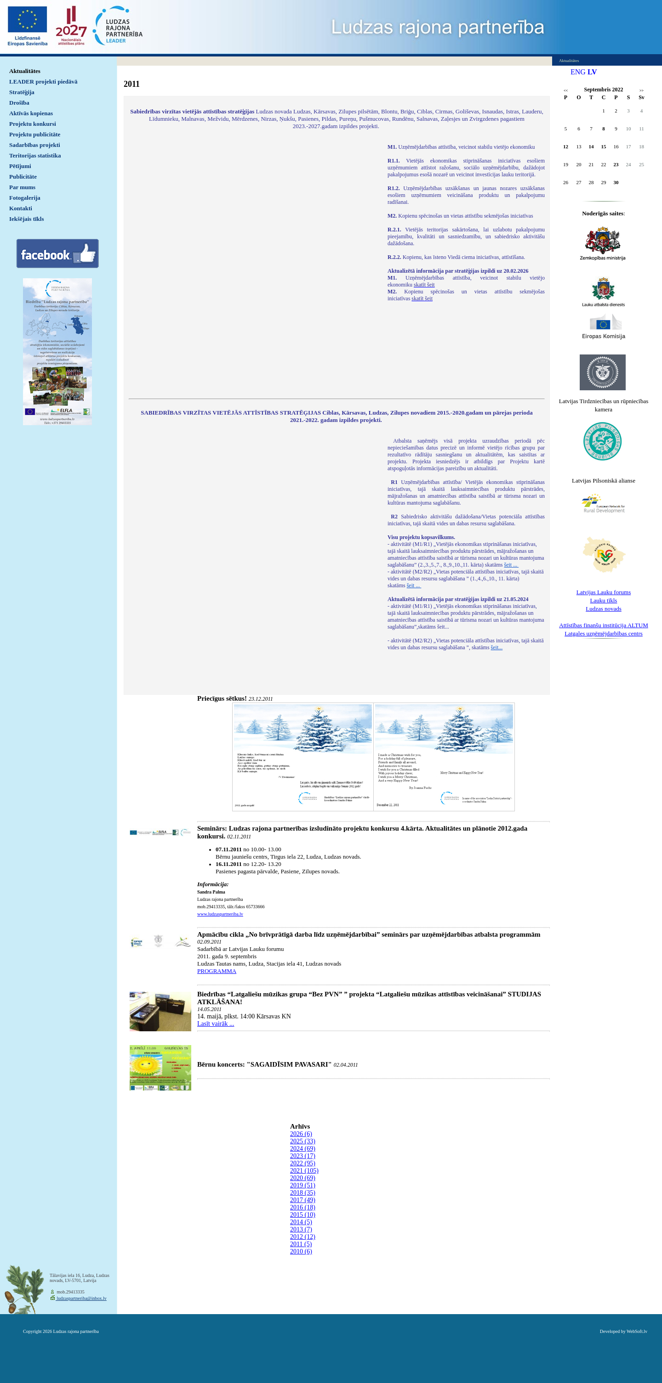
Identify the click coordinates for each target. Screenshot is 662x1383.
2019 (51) (302, 1185)
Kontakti (20, 208)
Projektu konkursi (32, 123)
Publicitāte (23, 176)
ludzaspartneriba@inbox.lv (81, 1298)
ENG (578, 72)
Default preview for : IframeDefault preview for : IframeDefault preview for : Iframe (253, 265)
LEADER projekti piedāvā (43, 81)
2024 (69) (302, 1148)
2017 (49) (302, 1200)
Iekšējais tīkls (26, 218)
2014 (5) (301, 1222)
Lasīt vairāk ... (215, 1023)
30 (616, 182)
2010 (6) (301, 1251)
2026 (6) (301, 1133)
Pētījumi (20, 166)
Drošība (19, 102)
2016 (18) (302, 1207)
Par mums (22, 187)
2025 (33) (302, 1141)
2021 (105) (304, 1170)
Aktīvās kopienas (31, 113)
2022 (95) (302, 1163)
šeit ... (511, 565)
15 (603, 146)
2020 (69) (302, 1178)
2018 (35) (302, 1192)
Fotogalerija (24, 197)
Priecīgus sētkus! (222, 698)
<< (566, 91)
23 (616, 164)
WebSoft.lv (637, 1331)
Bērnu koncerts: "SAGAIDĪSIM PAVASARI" (264, 1064)
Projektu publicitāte (34, 134)
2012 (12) (302, 1236)
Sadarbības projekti (34, 144)
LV (592, 72)
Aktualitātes (24, 70)
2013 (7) (301, 1229)
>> (641, 91)
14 (591, 146)
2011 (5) (301, 1244)
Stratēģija (21, 92)
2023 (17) (302, 1155)
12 (565, 146)
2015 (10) (302, 1214)
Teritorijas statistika (35, 155)
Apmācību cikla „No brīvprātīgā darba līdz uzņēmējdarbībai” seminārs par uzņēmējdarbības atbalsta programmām (369, 934)
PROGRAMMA (216, 970)
